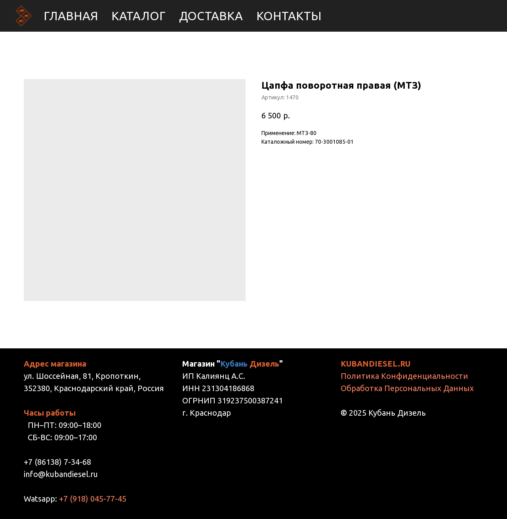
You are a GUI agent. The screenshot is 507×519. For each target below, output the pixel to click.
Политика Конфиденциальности (404, 375)
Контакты (289, 16)
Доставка (211, 16)
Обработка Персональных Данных (407, 388)
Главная (71, 16)
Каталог (138, 16)
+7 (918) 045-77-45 (92, 498)
